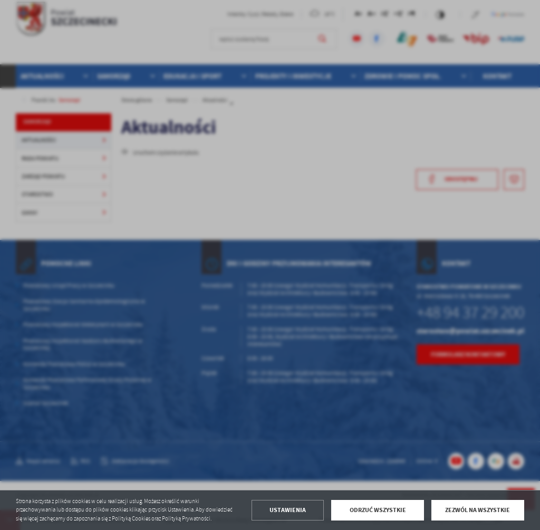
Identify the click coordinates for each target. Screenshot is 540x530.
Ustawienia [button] (287, 510)
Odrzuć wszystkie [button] (378, 510)
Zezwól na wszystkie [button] (477, 510)
